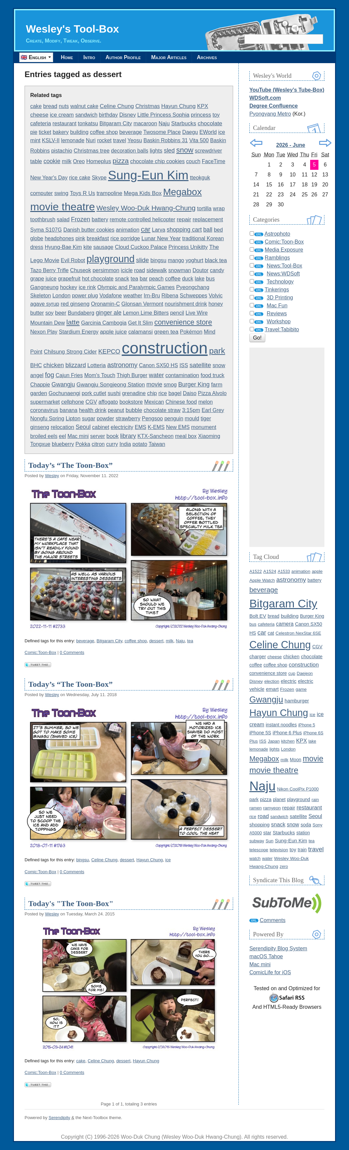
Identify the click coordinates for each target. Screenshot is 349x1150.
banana (68, 410)
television (279, 849)
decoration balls (129, 151)
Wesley (52, 475)
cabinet (100, 427)
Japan (274, 741)
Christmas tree (92, 151)
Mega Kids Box (143, 193)
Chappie (40, 384)
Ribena (169, 295)
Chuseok (80, 270)
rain (315, 799)
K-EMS (156, 427)
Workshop (279, 321)
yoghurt (194, 260)
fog (49, 374)
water (156, 374)
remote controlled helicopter (142, 219)
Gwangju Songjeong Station (110, 384)
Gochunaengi (64, 393)
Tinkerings (277, 289)
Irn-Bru (152, 295)
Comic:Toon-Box (40, 652)
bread (50, 106)
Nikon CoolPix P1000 (297, 788)
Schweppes (193, 295)
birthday (108, 115)
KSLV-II (50, 140)
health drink (93, 410)
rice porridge (125, 238)
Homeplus (98, 161)
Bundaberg (81, 313)
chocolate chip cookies (157, 161)
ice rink (87, 287)
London (61, 295)
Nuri (91, 140)
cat (271, 633)
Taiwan (156, 444)
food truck (212, 375)
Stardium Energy (78, 332)
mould (192, 418)
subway (256, 840)
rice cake (79, 177)
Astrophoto (277, 234)
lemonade (72, 140)
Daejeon (305, 673)
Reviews (277, 313)
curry (112, 444)
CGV (91, 402)
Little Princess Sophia (163, 115)
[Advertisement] (286, 447)
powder (105, 418)
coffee (173, 278)
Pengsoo (152, 418)
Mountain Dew (47, 323)
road (139, 270)
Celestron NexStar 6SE (298, 633)
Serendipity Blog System (278, 948)
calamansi (140, 332)
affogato (108, 402)
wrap (218, 208)
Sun (270, 840)
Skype (99, 177)
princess (201, 115)
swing (61, 193)
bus (210, 278)
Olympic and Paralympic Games (136, 287)
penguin (173, 418)
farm (216, 384)
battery (100, 219)
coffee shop (104, 132)
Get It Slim (140, 323)
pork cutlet (94, 393)
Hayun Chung (178, 106)
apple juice (113, 332)
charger (257, 656)
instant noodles (281, 724)
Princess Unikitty (188, 247)
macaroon (145, 123)
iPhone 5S (260, 732)
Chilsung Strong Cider (70, 352)
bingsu (158, 260)
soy (49, 313)
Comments (272, 920)
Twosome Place (162, 132)
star (267, 832)
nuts (64, 106)
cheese (39, 115)
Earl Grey (213, 410)
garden (38, 393)
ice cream (62, 115)
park (217, 350)
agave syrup (44, 304)
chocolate (210, 123)
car (145, 229)
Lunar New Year (161, 238)
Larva (158, 230)
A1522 (255, 571)
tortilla (204, 208)
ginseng (39, 427)
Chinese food (181, 402)
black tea (216, 260)
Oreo (79, 161)
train (302, 849)
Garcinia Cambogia (104, 323)
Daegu (190, 132)
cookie (52, 161)
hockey (68, 287)
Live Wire (197, 313)
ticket (45, 132)
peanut (116, 410)
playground (110, 258)
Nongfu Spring (47, 418)
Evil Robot (73, 260)
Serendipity (59, 1117)
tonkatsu (88, 123)
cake (36, 106)
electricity (122, 427)
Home (67, 57)
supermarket (45, 402)
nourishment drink (186, 304)
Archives (209, 57)
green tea (166, 331)
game (301, 689)
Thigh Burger (132, 375)
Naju (164, 123)
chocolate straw (162, 410)
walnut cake (84, 106)
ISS (183, 365)
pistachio (61, 151)
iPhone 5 (306, 724)
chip (152, 393)
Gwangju (63, 384)
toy (216, 115)
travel (119, 140)
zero (284, 866)
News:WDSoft (283, 273)
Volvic (216, 295)
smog (170, 384)
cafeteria (40, 123)
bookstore (131, 402)
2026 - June (290, 145)
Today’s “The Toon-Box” (70, 465)
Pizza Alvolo (212, 393)
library (128, 436)
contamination (182, 375)
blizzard (75, 365)
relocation (62, 427)
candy (217, 270)
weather (132, 295)
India (125, 444)
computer (41, 193)
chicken (54, 365)
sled (169, 150)
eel (62, 436)
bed (218, 230)
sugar (88, 418)
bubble (134, 410)
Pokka (82, 444)
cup (291, 673)
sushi (114, 393)
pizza (121, 160)
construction (165, 348)
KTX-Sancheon (155, 436)
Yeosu (135, 140)
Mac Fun (277, 305)
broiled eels (43, 436)
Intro (90, 57)
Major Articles (170, 57)
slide (142, 260)
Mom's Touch (99, 375)
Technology (280, 281)
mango (176, 260)
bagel (174, 393)
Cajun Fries (69, 375)
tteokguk (200, 177)
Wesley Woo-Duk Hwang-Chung (146, 208)
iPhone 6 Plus (287, 732)
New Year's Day (48, 177)
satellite (200, 365)
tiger (206, 418)
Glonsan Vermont (142, 304)
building (79, 132)
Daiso (190, 393)
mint (35, 140)
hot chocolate (98, 278)
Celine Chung (117, 106)
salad (63, 219)
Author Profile (124, 57)
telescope (258, 849)
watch (255, 858)
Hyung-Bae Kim (63, 247)
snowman (179, 270)
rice (162, 393)
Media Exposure (284, 250)
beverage (130, 132)
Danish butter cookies (89, 230)
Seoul (83, 427)
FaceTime (213, 161)
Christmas (147, 106)
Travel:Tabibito (282, 329)
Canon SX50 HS (158, 365)
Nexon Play (43, 332)
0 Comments (72, 652)
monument (204, 427)
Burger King (194, 384)
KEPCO (109, 351)
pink (80, 238)
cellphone (72, 402)
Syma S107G (46, 230)
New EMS (178, 427)
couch (193, 161)
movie (154, 384)
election (271, 681)
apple (317, 571)
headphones (59, 238)
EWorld (208, 132)
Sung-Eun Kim (148, 175)
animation (127, 230)
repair (184, 219)
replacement (208, 219)
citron (98, 444)
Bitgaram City (116, 123)
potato (139, 444)
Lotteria (96, 365)
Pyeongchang (192, 287)
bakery (61, 132)
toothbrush (42, 219)
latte (73, 322)
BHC (36, 365)
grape (37, 278)
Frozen (80, 219)
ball (207, 229)
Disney (127, 115)
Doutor (201, 270)
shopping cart (184, 229)
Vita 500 (199, 140)
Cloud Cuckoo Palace (141, 247)
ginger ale (108, 312)
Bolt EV (257, 616)
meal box (186, 436)
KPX (202, 106)
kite (87, 247)
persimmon (106, 270)
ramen (255, 807)
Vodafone (110, 295)
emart (272, 689)
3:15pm (191, 410)
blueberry (63, 444)
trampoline (110, 193)
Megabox (182, 191)
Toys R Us (82, 193)
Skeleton (40, 295)
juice (50, 278)
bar (144, 278)
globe (36, 238)
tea (134, 278)
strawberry (128, 418)
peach (156, 278)
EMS (140, 427)
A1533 (284, 571)
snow (185, 150)
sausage (103, 247)
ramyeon (272, 807)
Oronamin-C (105, 304)
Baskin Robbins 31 (165, 140)
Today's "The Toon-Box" (71, 903)
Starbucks (183, 123)
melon (205, 402)
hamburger (297, 700)
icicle (127, 270)
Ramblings (277, 258)
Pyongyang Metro (270, 114)
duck (187, 278)
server (97, 436)
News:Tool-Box (284, 265)
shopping (259, 824)
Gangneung (44, 287)
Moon (295, 759)
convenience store (183, 322)
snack (122, 278)
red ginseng (75, 304)
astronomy (122, 364)
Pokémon (191, 332)
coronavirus (44, 410)
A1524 (269, 571)
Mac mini (78, 436)
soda (306, 824)
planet (279, 799)
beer (60, 313)
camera (285, 624)
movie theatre (62, 207)
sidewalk (156, 270)
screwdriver (208, 151)
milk (66, 161)
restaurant (64, 123)
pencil (177, 313)
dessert (156, 640)
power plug (85, 295)
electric (289, 681)
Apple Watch (262, 580)
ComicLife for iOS (270, 972)
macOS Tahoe (266, 956)
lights (156, 151)
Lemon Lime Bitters (146, 313)
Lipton (73, 418)
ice (221, 132)
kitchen (288, 741)
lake (199, 278)
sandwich (86, 115)
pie (33, 132)
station (303, 832)
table (36, 161)
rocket (104, 140)
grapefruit (69, 278)
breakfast (98, 238)
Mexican (154, 402)
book (113, 436)
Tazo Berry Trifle (49, 270)
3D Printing (280, 297)
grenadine (133, 393)
